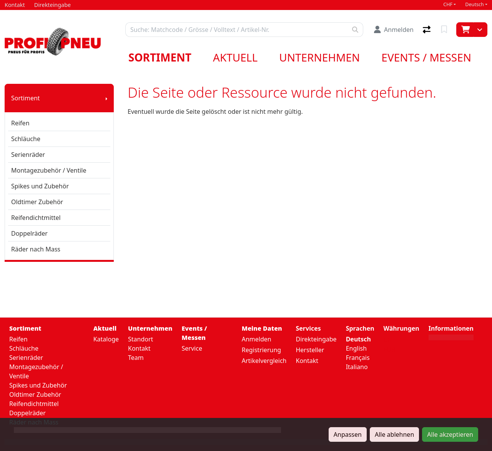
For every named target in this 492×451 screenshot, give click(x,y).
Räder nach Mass (35, 249)
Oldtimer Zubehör (37, 202)
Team (136, 357)
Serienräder (28, 154)
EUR (390, 349)
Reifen (20, 123)
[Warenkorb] (465, 29)
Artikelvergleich (264, 360)
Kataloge (106, 339)
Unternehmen (319, 57)
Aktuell (235, 57)
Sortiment (159, 57)
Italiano (357, 367)
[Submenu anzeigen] (106, 98)
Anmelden (256, 339)
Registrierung (261, 350)
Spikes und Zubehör (40, 186)
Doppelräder (29, 233)
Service (192, 348)
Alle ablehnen (394, 434)
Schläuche (25, 139)
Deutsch (474, 4)
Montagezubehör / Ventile (48, 170)
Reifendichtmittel (36, 217)
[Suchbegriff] (236, 29)
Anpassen (348, 434)
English (356, 348)
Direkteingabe (316, 339)
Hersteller (310, 350)
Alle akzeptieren (450, 434)
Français (358, 357)
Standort (140, 339)
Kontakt (139, 348)
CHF (447, 4)
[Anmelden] (393, 29)
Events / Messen (426, 57)
